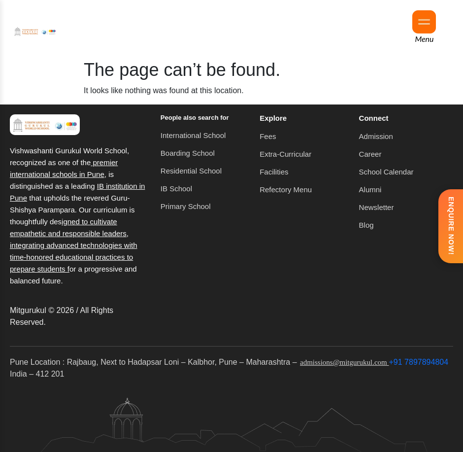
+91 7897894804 (419, 362)
